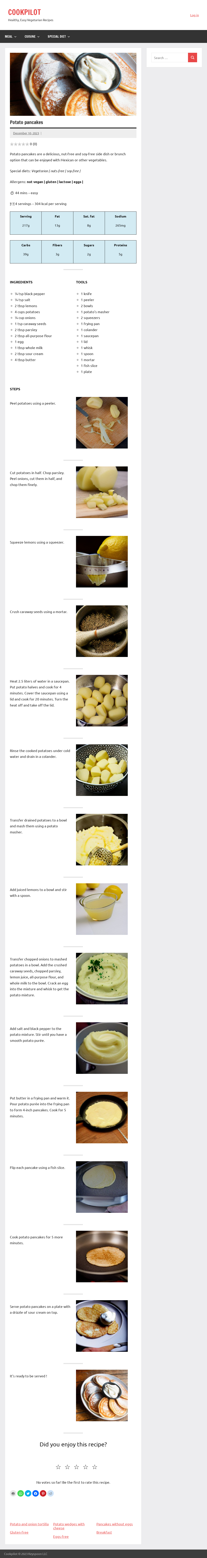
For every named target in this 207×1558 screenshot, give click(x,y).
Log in (194, 15)
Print (13, 1493)
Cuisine (32, 36)
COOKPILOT (24, 12)
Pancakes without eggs (116, 1512)
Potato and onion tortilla (30, 1512)
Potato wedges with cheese (73, 1514)
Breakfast (104, 1532)
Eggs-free (61, 1536)
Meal (11, 36)
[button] (20, 1493)
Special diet (59, 36)
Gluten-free (19, 1532)
